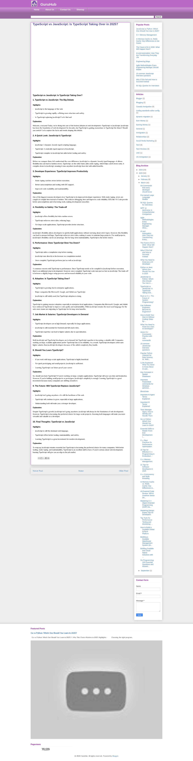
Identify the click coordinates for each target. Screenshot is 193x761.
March (143, 183)
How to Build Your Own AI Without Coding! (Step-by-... (147, 318)
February (144, 179)
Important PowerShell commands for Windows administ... (146, 384)
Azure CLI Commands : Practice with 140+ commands (146, 336)
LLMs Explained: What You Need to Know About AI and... (147, 366)
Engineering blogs (143, 61)
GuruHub (48, 4)
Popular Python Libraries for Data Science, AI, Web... (146, 356)
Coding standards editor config (148, 111)
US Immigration (142, 157)
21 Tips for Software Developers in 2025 (146, 468)
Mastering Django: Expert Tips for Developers (147, 512)
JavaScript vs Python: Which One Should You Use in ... (146, 280)
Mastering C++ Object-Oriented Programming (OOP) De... (147, 504)
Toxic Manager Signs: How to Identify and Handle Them (146, 413)
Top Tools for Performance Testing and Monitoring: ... (146, 521)
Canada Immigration (144, 107)
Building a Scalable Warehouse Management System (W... (146, 541)
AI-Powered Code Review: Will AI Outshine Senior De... (147, 494)
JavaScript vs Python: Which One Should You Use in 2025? (147, 30)
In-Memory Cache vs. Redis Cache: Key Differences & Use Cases (147, 41)
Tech (138, 145)
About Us (49, 10)
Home (36, 10)
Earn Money (140, 121)
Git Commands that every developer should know (146, 189)
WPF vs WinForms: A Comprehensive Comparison (147, 211)
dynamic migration (143, 117)
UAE (138, 153)
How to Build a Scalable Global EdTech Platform (147, 530)
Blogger (139, 98)
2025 (141, 173)
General (139, 129)
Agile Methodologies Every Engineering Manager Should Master (147, 67)
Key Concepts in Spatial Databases (146, 374)
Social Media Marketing (145, 141)
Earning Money (142, 125)
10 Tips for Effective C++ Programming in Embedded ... (147, 453)
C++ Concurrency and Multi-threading (147, 476)
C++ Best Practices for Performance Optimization (146, 443)
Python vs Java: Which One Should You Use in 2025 (147, 270)
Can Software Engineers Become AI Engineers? (145, 308)
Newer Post (38, 471)
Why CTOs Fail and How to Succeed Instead (146, 81)
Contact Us (65, 10)
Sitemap (80, 10)
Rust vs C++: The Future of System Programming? (147, 299)
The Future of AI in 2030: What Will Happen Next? (148, 48)
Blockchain (144, 391)
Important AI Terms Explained (145, 404)
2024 (141, 170)
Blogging (139, 102)
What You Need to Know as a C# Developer (147, 262)
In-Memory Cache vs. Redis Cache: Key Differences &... (147, 485)
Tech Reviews (141, 149)
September (145, 571)
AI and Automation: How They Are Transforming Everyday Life (147, 55)
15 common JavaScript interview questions (145, 75)
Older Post (123, 471)
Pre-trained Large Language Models (147, 197)
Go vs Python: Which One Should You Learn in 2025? (147, 422)
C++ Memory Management (146, 35)
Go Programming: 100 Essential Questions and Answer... (147, 563)
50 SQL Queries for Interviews (147, 86)
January (144, 176)
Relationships (141, 137)
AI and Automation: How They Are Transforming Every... (146, 235)
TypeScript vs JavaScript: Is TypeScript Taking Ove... (146, 289)
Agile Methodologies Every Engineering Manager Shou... (146, 223)
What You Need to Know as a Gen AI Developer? (147, 327)
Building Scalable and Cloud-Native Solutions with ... (147, 553)
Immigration (140, 133)
